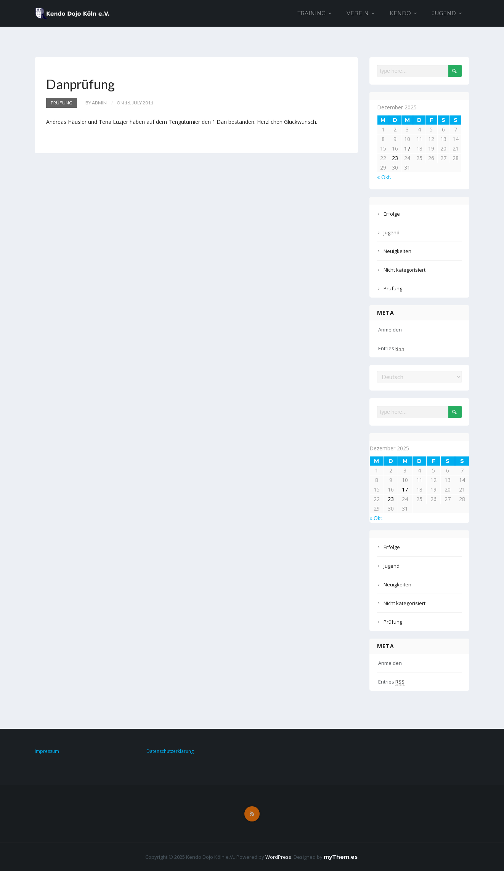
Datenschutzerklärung (170, 751)
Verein (358, 13)
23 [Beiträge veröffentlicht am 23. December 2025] (395, 158)
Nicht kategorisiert (404, 269)
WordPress (278, 856)
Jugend (444, 13)
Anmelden (390, 329)
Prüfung (61, 103)
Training (311, 13)
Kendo (400, 13)
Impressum (47, 751)
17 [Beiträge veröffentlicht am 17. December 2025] (407, 148)
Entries (391, 348)
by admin (96, 103)
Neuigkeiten (397, 251)
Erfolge (392, 213)
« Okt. (384, 177)
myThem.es (341, 856)
